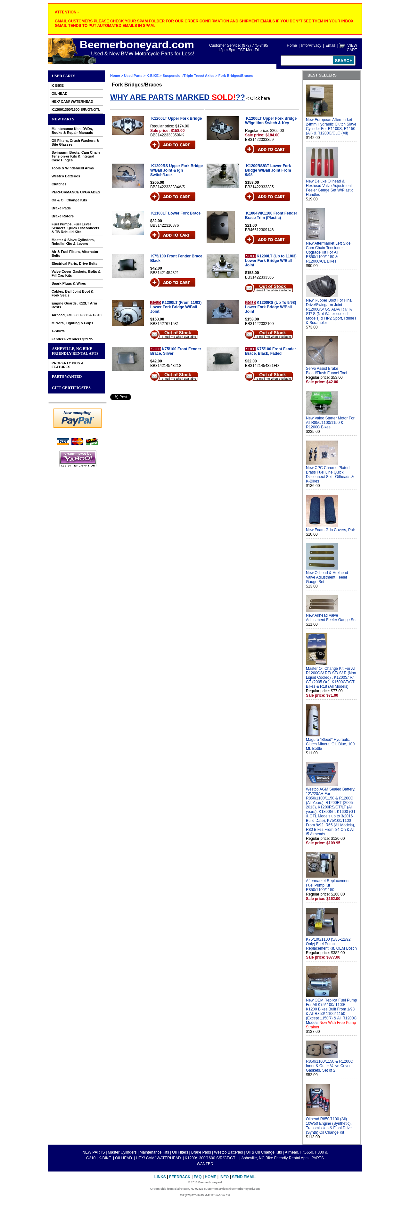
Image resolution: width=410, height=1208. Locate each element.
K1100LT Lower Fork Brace (176, 213)
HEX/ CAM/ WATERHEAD (72, 101)
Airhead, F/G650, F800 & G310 (77, 315)
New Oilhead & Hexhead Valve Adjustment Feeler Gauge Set (327, 577)
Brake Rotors (63, 216)
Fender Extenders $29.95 (72, 339)
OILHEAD (60, 93)
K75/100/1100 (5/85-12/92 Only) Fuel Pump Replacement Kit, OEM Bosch (331, 944)
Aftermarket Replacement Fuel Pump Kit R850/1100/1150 (327, 885)
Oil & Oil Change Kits (69, 200)
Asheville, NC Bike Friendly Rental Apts (75, 351)
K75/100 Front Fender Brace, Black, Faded (270, 351)
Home (292, 45)
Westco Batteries (66, 176)
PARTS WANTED (67, 376)
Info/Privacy (311, 45)
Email (330, 45)
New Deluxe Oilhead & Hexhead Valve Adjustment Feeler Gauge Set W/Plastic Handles (329, 188)
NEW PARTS (63, 119)
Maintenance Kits (154, 1152)
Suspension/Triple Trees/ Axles (189, 75)
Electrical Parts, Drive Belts (74, 263)
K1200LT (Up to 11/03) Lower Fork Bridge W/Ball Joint (271, 260)
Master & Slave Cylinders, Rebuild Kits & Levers (73, 242)
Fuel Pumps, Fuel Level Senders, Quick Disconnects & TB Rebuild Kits (75, 228)
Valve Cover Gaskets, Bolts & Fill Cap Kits (76, 273)
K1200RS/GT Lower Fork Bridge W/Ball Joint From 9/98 (268, 170)
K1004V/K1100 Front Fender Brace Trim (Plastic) (271, 215)
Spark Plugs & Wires (69, 283)
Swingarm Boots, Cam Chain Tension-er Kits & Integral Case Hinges (76, 156)
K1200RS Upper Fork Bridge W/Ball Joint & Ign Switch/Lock (176, 170)
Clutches (59, 184)
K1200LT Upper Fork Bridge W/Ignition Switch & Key (271, 120)
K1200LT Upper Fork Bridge (176, 118)
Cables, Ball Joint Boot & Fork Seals (73, 293)
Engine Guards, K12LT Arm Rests (74, 305)
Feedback (180, 1177)
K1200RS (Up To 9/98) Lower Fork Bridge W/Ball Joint (270, 307)
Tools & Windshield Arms (73, 168)
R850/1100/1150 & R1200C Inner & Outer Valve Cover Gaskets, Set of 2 (329, 1066)
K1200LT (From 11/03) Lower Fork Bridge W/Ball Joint (175, 307)
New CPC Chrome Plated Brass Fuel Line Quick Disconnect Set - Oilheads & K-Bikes (330, 474)
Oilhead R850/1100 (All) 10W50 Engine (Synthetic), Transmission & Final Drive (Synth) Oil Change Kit (329, 1126)
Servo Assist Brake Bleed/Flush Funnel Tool (326, 370)
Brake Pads (61, 208)
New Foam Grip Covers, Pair (330, 530)
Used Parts (63, 76)
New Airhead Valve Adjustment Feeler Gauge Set (331, 617)
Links (160, 1177)
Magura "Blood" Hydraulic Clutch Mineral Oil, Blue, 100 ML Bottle (330, 744)
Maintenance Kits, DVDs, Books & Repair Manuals (72, 130)
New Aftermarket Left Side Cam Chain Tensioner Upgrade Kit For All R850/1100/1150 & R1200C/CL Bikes (328, 252)
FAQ (198, 1177)
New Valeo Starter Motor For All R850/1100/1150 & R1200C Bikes (330, 422)
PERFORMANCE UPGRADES (76, 192)
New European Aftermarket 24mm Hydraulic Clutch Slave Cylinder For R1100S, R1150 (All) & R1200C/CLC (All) (331, 126)
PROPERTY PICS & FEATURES (68, 365)
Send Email (244, 1177)
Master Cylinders (122, 1152)
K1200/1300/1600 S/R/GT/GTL (76, 109)
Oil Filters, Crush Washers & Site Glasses (75, 142)
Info (224, 1177)
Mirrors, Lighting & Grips (72, 323)
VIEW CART (352, 47)
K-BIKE (58, 85)
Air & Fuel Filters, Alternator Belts (75, 253)
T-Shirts (58, 331)
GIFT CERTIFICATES (71, 387)
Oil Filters (180, 1152)
